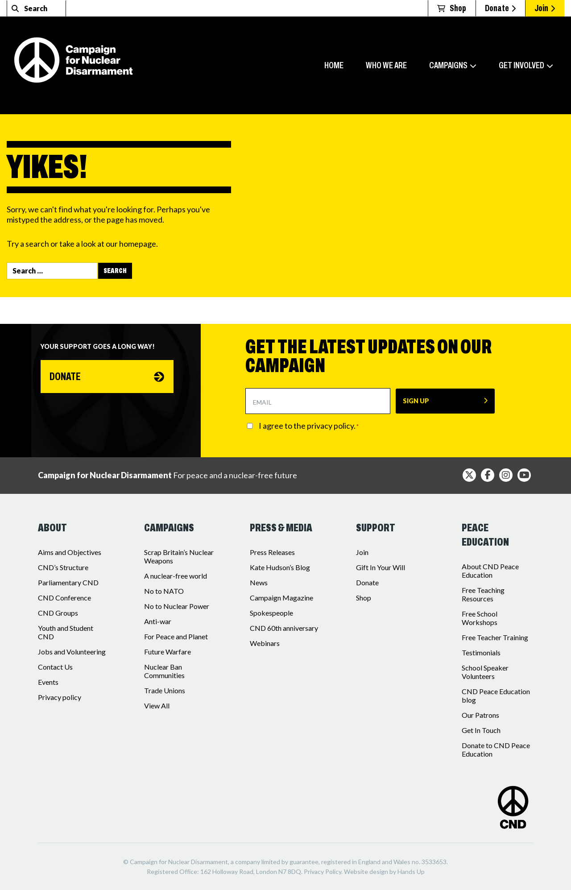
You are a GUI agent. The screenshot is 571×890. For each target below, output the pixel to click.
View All (157, 705)
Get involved (521, 65)
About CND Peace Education (490, 570)
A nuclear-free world (175, 575)
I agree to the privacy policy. (309, 426)
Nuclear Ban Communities (164, 670)
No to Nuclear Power (176, 606)
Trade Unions (164, 690)
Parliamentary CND (68, 582)
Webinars (265, 643)
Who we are (386, 65)
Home (333, 65)
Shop (363, 597)
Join (544, 8)
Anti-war (157, 621)
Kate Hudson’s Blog (280, 567)
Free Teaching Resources (483, 594)
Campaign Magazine (281, 597)
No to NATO (164, 591)
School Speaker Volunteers (485, 671)
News (259, 582)
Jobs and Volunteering (72, 651)
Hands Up (411, 871)
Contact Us (55, 666)
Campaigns (448, 65)
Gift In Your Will (380, 567)
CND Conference (64, 597)
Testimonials (481, 652)
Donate (500, 8)
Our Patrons (480, 715)
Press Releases (272, 552)
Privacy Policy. (323, 871)
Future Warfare (167, 651)
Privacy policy (59, 697)
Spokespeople (271, 613)
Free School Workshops (479, 617)
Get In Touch (481, 730)
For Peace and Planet (176, 636)
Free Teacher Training (495, 637)
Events (48, 682)
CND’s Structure (63, 567)
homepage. (138, 243)
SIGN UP (416, 401)
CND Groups (58, 613)
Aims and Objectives (69, 552)
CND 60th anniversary (284, 628)
